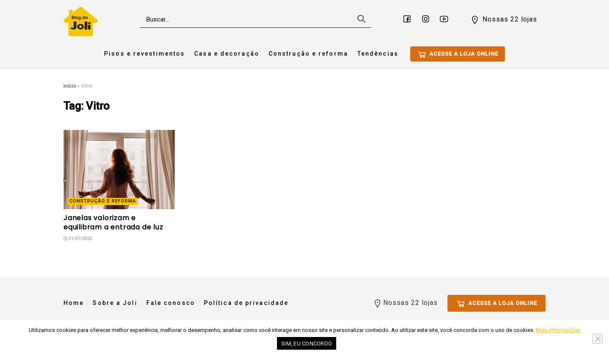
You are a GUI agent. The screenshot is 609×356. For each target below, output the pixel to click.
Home (73, 302)
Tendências (377, 53)
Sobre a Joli (115, 302)
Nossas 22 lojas (503, 20)
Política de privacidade (246, 302)
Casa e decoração (226, 53)
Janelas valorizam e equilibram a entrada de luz (113, 222)
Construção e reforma (308, 53)
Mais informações (558, 330)
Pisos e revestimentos (144, 53)
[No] (598, 339)
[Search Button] (360, 19)
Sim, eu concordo (306, 343)
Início (69, 86)
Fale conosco (170, 302)
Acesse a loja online (457, 54)
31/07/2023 (77, 238)
